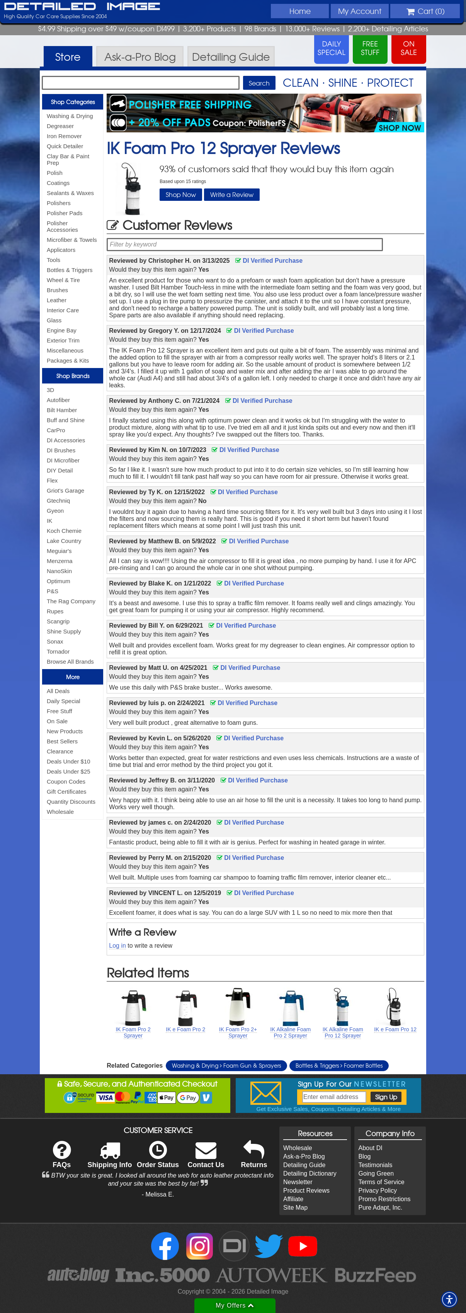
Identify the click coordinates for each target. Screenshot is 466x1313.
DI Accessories (66, 440)
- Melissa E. (158, 1194)
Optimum (58, 581)
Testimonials (375, 1165)
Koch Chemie (64, 530)
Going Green (376, 1173)
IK (49, 520)
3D (50, 390)
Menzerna (60, 561)
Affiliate (293, 1199)
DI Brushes (61, 450)
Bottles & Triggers (69, 270)
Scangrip (58, 621)
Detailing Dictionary (310, 1173)
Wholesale (60, 811)
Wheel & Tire (63, 280)
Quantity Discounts (71, 801)
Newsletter (298, 1182)
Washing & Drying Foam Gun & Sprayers (226, 1065)
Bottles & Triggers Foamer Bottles (339, 1065)
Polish (55, 172)
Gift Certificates (67, 791)
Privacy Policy (377, 1190)
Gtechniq (58, 500)
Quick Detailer (65, 146)
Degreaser (60, 126)
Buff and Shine (66, 420)
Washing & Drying (70, 116)
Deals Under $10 (68, 761)
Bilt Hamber (62, 410)
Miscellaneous (65, 350)
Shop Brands (72, 376)
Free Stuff (59, 711)
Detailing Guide (304, 1165)
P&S (52, 591)
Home (300, 10)
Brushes (57, 290)
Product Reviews (306, 1190)
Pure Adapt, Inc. (380, 1207)
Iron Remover (64, 136)
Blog (364, 1156)
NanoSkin (59, 571)
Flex (52, 480)
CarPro (56, 430)
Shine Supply (64, 631)
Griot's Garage (65, 490)
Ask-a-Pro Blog (304, 1156)
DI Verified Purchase (269, 260)
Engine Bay (62, 330)
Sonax (55, 641)
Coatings (58, 183)
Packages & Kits (68, 360)
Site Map (295, 1207)
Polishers (59, 203)
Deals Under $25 (68, 771)
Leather (56, 300)
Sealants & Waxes (70, 193)
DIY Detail (60, 470)
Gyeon (55, 510)
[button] (449, 1299)
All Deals (58, 691)
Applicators (61, 250)
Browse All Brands (70, 661)
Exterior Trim (63, 340)
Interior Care (63, 310)
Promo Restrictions (384, 1199)
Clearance (60, 751)
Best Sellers (62, 741)
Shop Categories (73, 102)
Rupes (55, 611)
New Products (65, 731)
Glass (54, 320)
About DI (370, 1148)
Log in (117, 945)
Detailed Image (82, 7)
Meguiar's (59, 551)
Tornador (58, 651)
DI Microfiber (63, 460)
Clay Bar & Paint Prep (68, 159)
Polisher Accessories (62, 226)
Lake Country (64, 541)
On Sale (57, 721)
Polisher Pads (65, 213)
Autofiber (58, 400)
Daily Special (63, 701)
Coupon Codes (66, 781)
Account (359, 10)
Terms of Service (381, 1182)
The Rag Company (71, 601)
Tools (53, 260)
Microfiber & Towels (72, 239)
